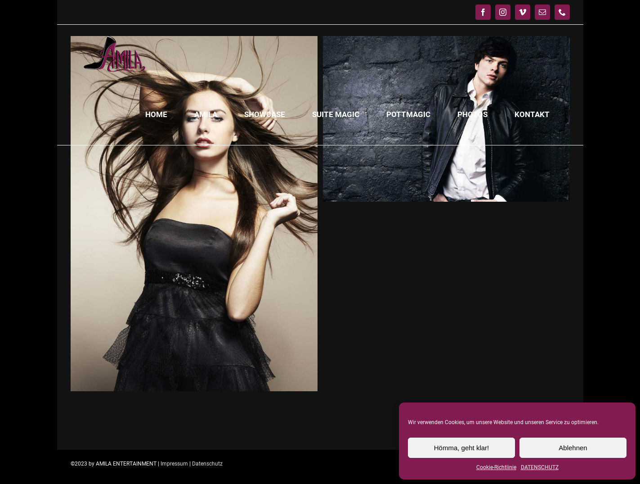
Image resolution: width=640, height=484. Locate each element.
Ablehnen (573, 448)
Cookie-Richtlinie (496, 467)
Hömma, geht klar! (461, 448)
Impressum (174, 464)
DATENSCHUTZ (540, 467)
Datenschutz (207, 464)
